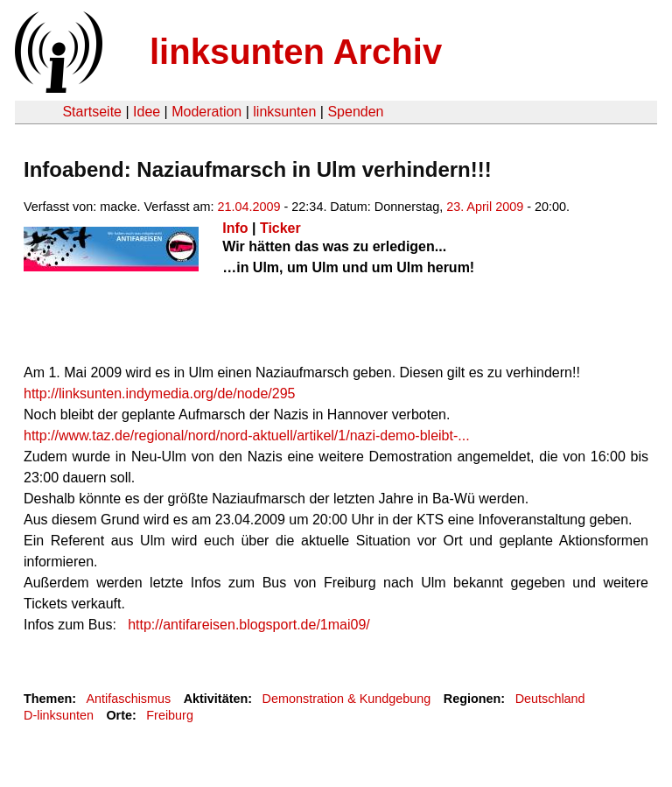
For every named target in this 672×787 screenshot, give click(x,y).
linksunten (284, 111)
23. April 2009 (484, 207)
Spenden (355, 111)
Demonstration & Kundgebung (346, 699)
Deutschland (550, 699)
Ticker (280, 228)
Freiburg (169, 715)
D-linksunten (59, 715)
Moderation (207, 111)
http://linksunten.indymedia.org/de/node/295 (159, 393)
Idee (146, 111)
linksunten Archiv (296, 51)
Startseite (92, 111)
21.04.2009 (249, 207)
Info (235, 228)
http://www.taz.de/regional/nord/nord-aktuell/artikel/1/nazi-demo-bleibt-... (247, 435)
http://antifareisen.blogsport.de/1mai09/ (249, 624)
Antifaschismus (128, 699)
